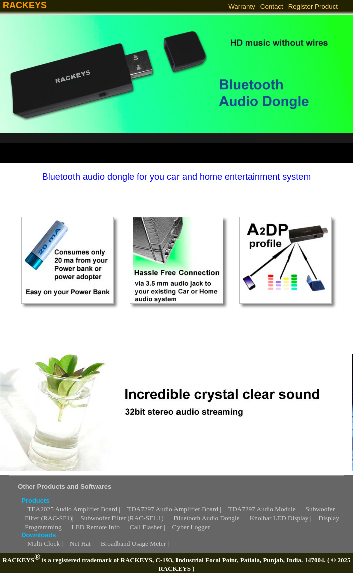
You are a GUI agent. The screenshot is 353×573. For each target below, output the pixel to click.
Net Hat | (82, 543)
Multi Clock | (45, 543)
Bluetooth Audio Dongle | (208, 518)
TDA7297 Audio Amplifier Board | (174, 509)
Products (35, 500)
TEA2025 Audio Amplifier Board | (73, 509)
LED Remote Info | (97, 527)
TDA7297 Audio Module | (263, 509)
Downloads (38, 535)
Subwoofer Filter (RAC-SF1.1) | (123, 518)
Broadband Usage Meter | (135, 543)
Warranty (241, 6)
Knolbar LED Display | (281, 518)
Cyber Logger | (192, 527)
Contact (271, 6)
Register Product (313, 6)
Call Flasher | (147, 527)
